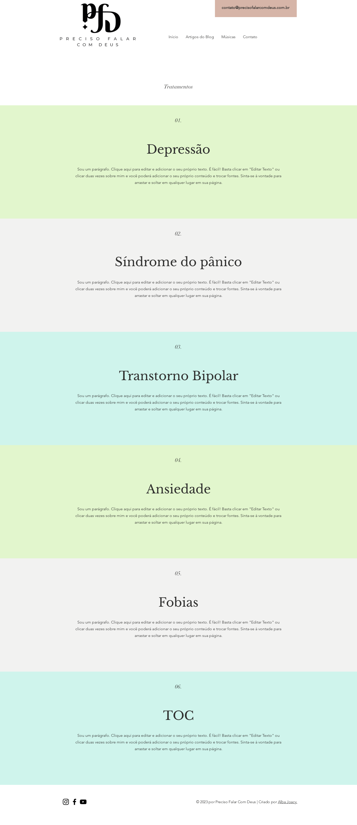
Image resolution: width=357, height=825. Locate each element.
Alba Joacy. (287, 801)
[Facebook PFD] (74, 802)
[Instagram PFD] (66, 802)
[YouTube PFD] (83, 802)
